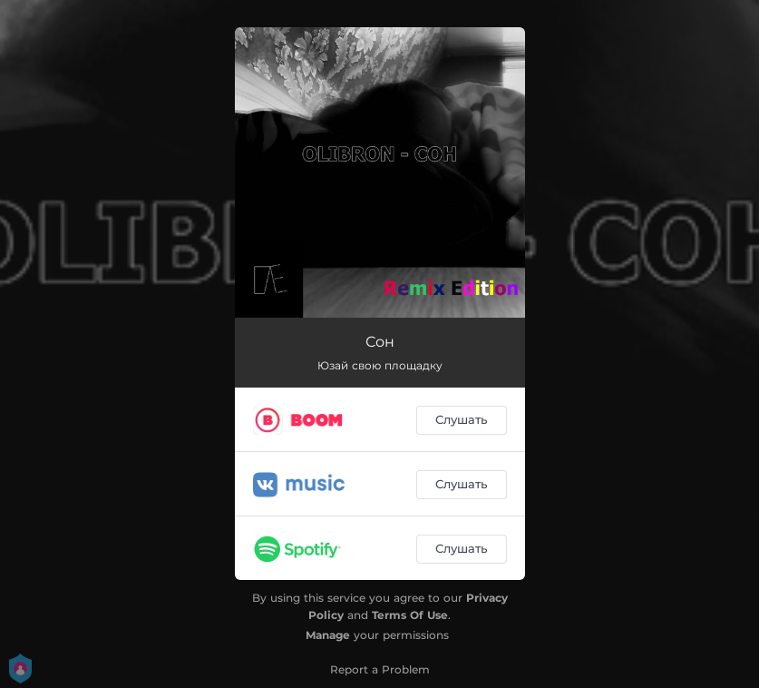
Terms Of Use (410, 615)
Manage (328, 635)
